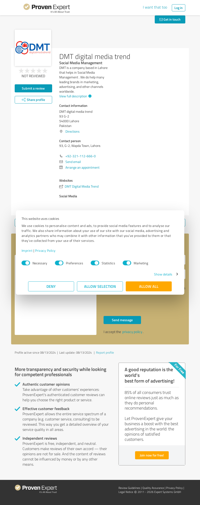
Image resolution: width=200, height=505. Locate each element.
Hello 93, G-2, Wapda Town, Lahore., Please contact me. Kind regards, (55, 295)
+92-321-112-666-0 (80, 156)
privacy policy (132, 331)
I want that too (155, 7)
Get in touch (170, 19)
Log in (178, 7)
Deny (51, 286)
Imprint (33, 250)
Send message (122, 320)
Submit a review (33, 88)
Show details (156, 274)
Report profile (105, 352)
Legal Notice (125, 492)
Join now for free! (152, 455)
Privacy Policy (52, 250)
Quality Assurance (153, 488)
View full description (74, 96)
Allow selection (100, 286)
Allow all (149, 286)
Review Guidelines (129, 488)
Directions (72, 131)
